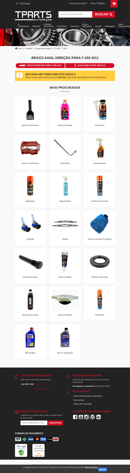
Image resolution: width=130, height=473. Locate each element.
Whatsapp (23, 3)
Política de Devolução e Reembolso (87, 396)
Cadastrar (55, 423)
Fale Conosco (78, 400)
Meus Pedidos (98, 3)
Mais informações (91, 467)
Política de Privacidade (82, 404)
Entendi (102, 469)
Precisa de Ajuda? (78, 3)
